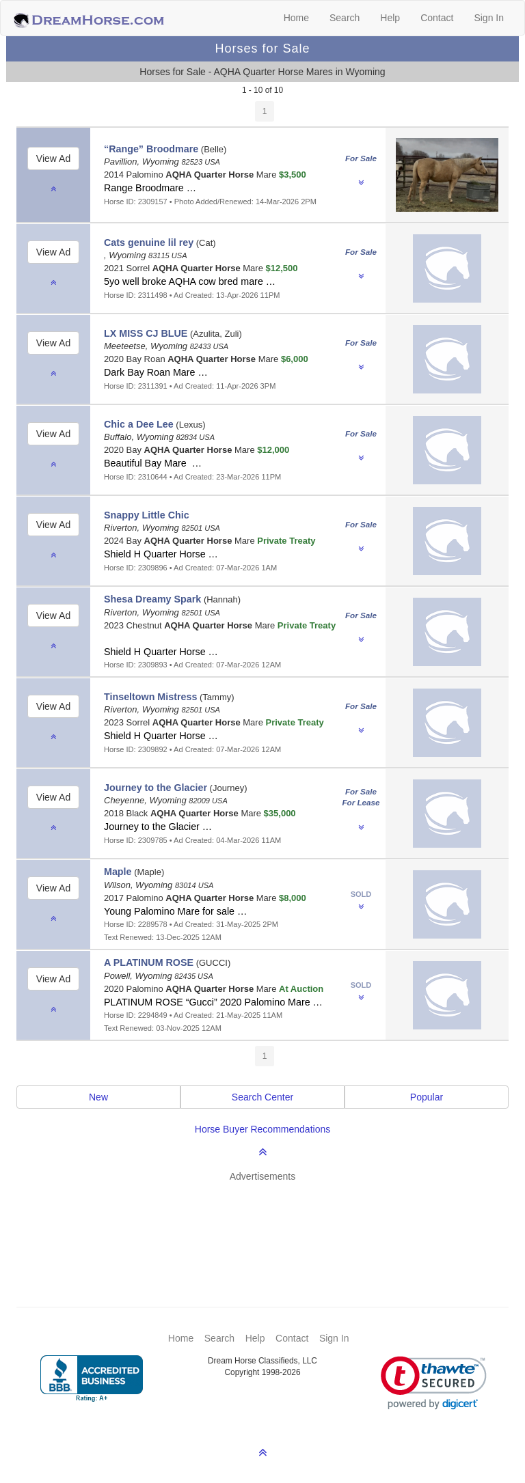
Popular (426, 1097)
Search (344, 17)
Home (296, 17)
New (98, 1097)
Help (390, 17)
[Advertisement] (269, 1224)
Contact (436, 17)
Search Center (262, 1097)
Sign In (489, 17)
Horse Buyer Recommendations (262, 1129)
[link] (434, 1383)
